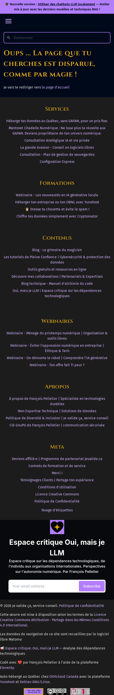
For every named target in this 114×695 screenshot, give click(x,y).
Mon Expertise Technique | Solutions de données (57, 411)
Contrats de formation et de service (57, 466)
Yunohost (7, 682)
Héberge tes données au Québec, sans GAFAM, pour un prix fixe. (57, 121)
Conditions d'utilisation (57, 487)
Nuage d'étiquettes (57, 510)
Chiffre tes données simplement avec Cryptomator (57, 216)
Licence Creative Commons (57, 494)
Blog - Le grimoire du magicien (57, 250)
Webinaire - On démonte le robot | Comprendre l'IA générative (57, 358)
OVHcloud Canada (63, 676)
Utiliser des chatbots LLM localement (66, 4)
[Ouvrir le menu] (8, 21)
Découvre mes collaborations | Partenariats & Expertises (57, 276)
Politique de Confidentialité (57, 501)
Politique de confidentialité (81, 606)
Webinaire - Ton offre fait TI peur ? (57, 365)
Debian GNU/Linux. (35, 682)
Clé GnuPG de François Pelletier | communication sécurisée (57, 425)
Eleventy (7, 668)
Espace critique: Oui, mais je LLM (31, 648)
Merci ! (57, 473)
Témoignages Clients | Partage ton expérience (57, 480)
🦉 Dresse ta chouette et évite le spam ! (57, 209)
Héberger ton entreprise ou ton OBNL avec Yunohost (57, 202)
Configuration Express (57, 162)
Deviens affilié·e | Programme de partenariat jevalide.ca (57, 459)
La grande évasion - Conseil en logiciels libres (57, 147)
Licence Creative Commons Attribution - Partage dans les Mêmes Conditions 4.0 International (54, 619)
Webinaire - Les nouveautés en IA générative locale (57, 195)
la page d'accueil (56, 87)
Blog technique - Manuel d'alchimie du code (57, 283)
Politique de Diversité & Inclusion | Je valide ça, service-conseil (57, 418)
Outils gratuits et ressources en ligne (57, 269)
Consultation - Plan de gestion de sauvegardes (57, 154)
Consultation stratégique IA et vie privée (57, 140)
